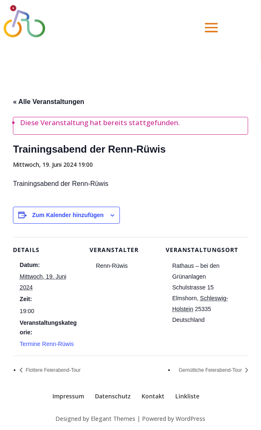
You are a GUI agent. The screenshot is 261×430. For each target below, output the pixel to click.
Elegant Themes (113, 419)
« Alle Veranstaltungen (48, 101)
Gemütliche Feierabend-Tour (211, 370)
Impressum (68, 396)
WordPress (190, 419)
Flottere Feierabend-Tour (52, 370)
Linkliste (187, 396)
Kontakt (153, 396)
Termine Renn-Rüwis (47, 344)
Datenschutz (113, 396)
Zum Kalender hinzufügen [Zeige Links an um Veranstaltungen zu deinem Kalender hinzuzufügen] (68, 215)
